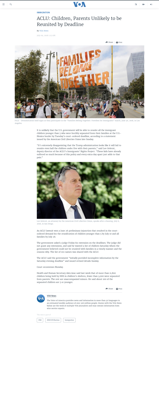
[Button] (109, 42)
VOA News (43, 31)
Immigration (43, 13)
